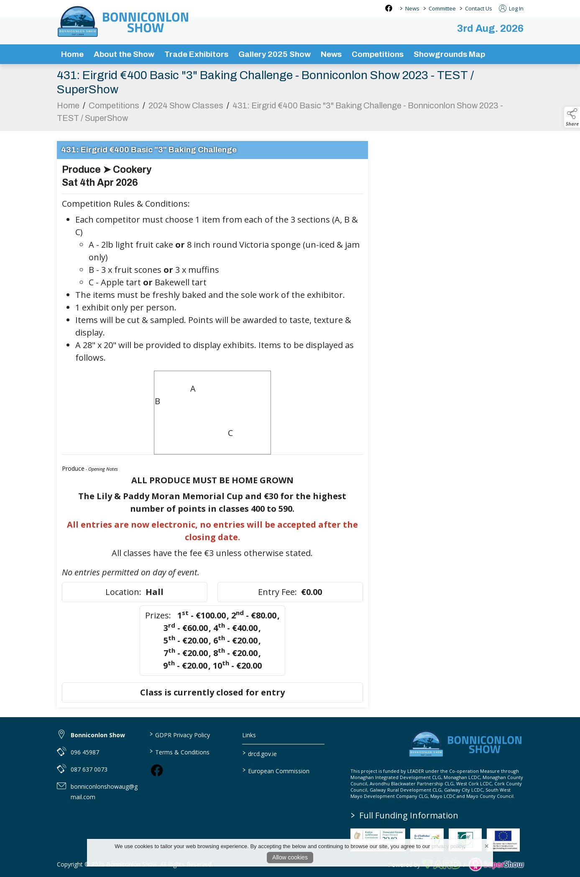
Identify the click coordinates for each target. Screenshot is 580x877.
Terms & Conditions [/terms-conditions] (180, 751)
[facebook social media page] (388, 8)
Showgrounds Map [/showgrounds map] (449, 54)
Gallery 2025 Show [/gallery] (274, 54)
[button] (572, 117)
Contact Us (478, 8)
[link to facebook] (157, 770)
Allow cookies (290, 857)
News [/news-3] (331, 54)
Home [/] (72, 54)
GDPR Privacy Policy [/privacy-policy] (180, 734)
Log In (511, 8)
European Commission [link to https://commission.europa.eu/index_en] (276, 770)
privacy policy (448, 846)
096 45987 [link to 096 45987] (85, 752)
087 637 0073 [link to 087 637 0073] (89, 769)
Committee (442, 8)
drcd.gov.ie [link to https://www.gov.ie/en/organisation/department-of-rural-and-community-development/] (260, 753)
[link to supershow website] (496, 865)
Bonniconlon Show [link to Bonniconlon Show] (98, 735)
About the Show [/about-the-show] (124, 54)
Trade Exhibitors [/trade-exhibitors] (196, 54)
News (412, 8)
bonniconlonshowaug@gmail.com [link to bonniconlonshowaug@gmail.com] (104, 791)
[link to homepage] (124, 21)
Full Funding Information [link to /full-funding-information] (404, 815)
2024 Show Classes (185, 108)
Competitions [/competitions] (378, 54)
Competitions (114, 108)
